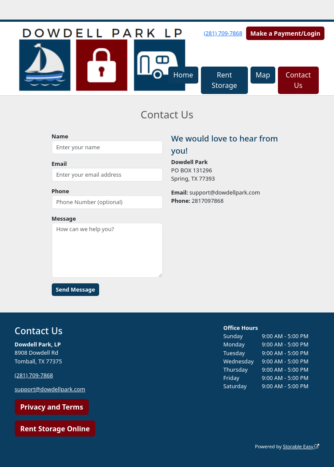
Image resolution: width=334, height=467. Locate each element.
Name (60, 136)
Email (59, 164)
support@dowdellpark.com (50, 389)
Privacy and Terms (51, 407)
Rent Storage (224, 80)
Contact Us (298, 80)
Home (184, 75)
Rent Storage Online (55, 428)
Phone (60, 191)
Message (64, 218)
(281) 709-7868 (223, 33)
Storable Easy (301, 446)
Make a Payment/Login (285, 33)
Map (263, 75)
